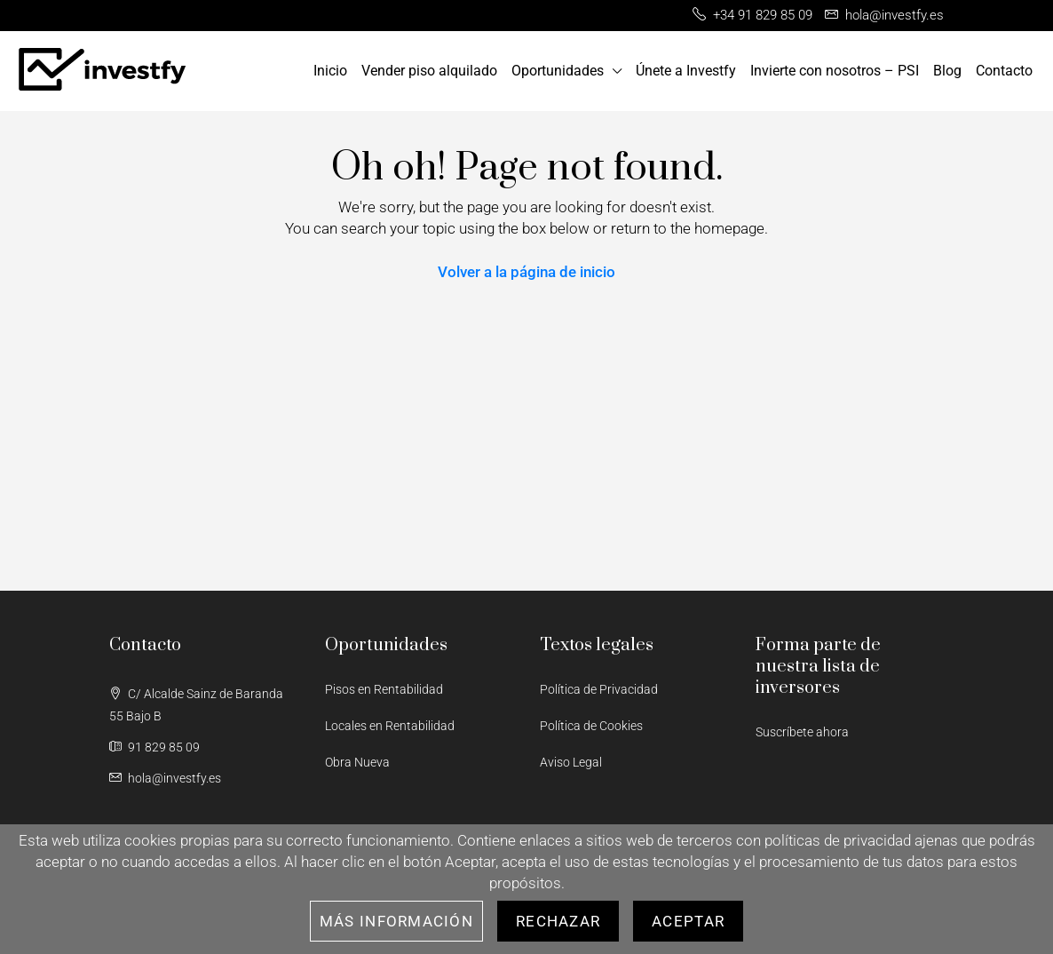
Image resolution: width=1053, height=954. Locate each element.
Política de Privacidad (599, 689)
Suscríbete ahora (802, 732)
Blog (947, 70)
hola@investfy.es (174, 778)
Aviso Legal (571, 762)
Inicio (330, 70)
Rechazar (558, 921)
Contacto (1004, 70)
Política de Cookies (591, 726)
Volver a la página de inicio (526, 272)
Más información (396, 921)
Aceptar (688, 921)
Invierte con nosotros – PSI (834, 70)
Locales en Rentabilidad (390, 726)
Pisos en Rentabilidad (384, 689)
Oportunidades (557, 70)
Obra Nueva (357, 762)
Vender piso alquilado (429, 70)
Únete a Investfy (686, 70)
